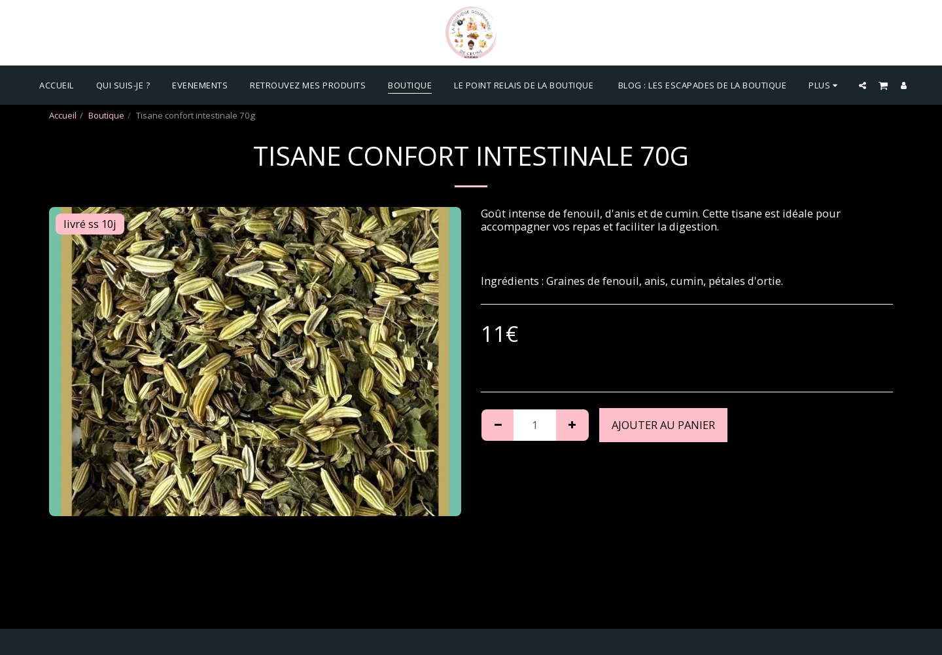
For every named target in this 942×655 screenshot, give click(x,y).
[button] (862, 85)
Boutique (106, 115)
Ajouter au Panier (663, 424)
